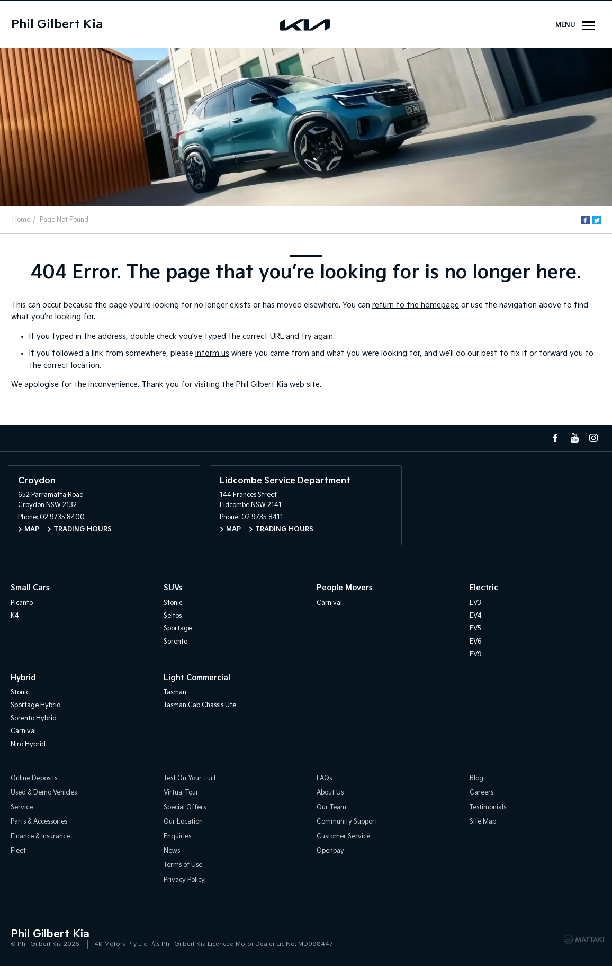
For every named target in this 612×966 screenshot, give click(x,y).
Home (21, 220)
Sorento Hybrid (34, 719)
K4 (15, 616)
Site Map (483, 822)
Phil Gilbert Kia (57, 24)
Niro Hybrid (28, 744)
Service (22, 807)
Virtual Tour (181, 793)
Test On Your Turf (190, 778)
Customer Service (343, 837)
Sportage (178, 629)
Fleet (18, 851)
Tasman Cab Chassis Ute (200, 705)
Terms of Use (183, 865)
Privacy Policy (184, 880)
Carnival (329, 603)
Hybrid (23, 677)
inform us (212, 353)
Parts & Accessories (39, 822)
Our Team (331, 807)
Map (31, 530)
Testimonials (488, 807)
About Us (330, 793)
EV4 (476, 616)
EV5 (475, 629)
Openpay (330, 851)
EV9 (476, 654)
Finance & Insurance (40, 837)
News (172, 851)
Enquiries (177, 837)
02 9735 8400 (62, 517)
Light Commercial (197, 677)
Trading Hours (82, 530)
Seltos (173, 616)
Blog (476, 778)
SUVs (173, 587)
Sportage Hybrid (36, 705)
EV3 (475, 603)
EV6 (476, 642)
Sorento (175, 642)
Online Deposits (34, 778)
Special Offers (185, 807)
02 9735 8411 (262, 517)
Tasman (175, 693)
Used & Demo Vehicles (44, 793)
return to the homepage (415, 305)
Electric (484, 587)
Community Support (347, 822)
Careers (481, 793)
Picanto (22, 603)
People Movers (344, 587)
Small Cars (30, 587)
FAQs (324, 778)
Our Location (183, 822)
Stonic (173, 603)
